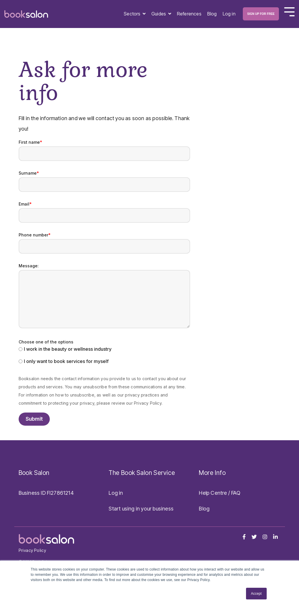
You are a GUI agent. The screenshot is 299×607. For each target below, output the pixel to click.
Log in (229, 14)
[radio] (104, 349)
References (189, 14)
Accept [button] (256, 594)
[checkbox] (104, 355)
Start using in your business (141, 509)
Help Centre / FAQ (219, 493)
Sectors (133, 14)
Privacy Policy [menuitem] (32, 550)
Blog (212, 14)
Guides (159, 14)
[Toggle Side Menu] (289, 11)
